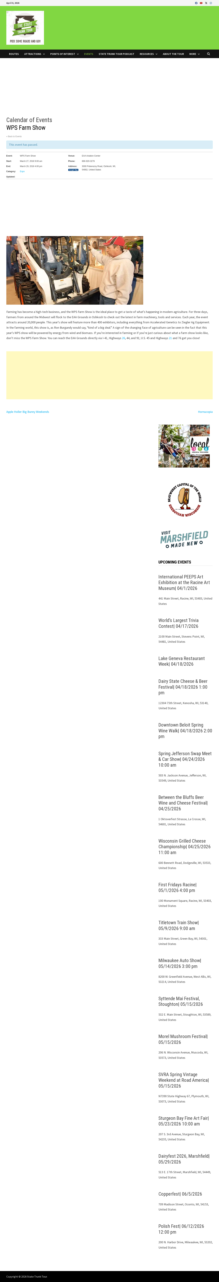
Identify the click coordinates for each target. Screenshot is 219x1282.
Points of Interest (62, 54)
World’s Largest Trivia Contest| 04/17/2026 (178, 623)
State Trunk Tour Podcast (116, 54)
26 (123, 338)
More (192, 54)
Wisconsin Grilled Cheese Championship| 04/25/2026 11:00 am (184, 846)
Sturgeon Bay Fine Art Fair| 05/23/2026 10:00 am (183, 1121)
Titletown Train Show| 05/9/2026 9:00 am (178, 925)
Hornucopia (205, 412)
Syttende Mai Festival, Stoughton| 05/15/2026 (180, 1001)
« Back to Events (14, 136)
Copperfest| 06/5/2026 (180, 1194)
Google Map (73, 170)
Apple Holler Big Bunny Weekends (27, 412)
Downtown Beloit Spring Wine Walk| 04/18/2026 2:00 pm (185, 730)
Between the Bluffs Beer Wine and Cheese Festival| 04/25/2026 (183, 803)
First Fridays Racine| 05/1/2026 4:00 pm (177, 887)
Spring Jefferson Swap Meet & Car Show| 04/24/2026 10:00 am (185, 759)
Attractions (32, 54)
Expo (22, 171)
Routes (14, 54)
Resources (147, 54)
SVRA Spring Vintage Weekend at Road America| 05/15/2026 (183, 1080)
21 (170, 338)
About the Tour (173, 54)
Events (88, 54)
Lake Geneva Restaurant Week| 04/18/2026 (181, 661)
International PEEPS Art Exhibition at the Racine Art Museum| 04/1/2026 (184, 582)
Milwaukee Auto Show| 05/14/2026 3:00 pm (179, 963)
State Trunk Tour (37, 1276)
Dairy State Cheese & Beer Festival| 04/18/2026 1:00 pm (183, 687)
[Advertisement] (109, 84)
